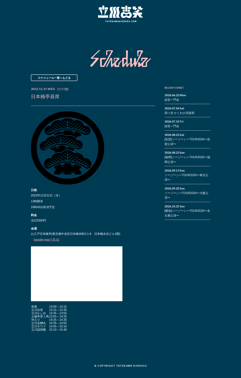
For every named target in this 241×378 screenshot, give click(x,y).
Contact (184, 33)
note (202, 36)
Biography (115, 33)
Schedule (78, 33)
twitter (207, 30)
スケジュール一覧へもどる (54, 77)
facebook (202, 30)
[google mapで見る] (47, 239)
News (46, 33)
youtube (207, 36)
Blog (151, 33)
